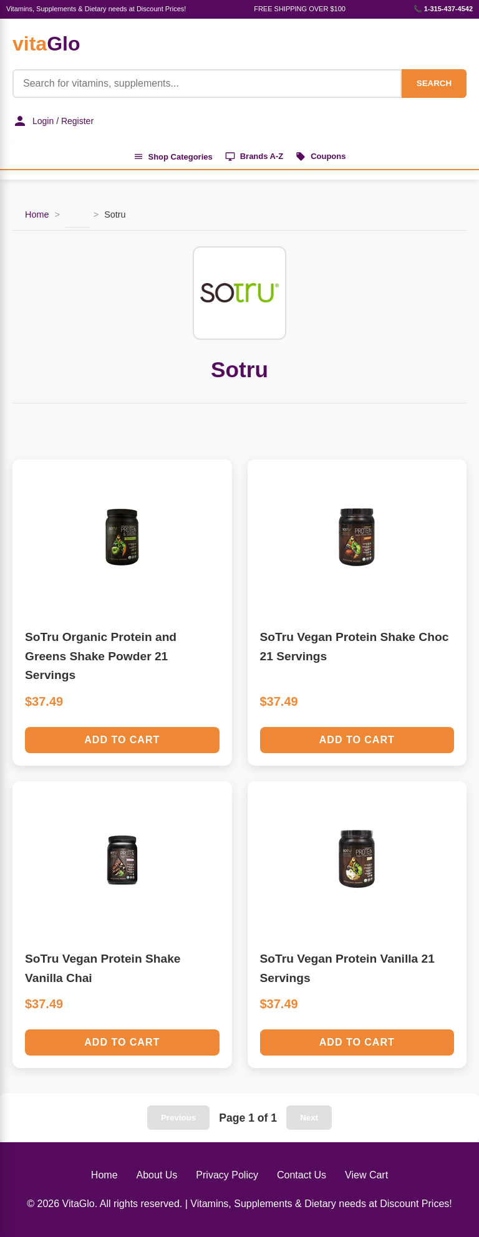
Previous (178, 1118)
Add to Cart (122, 739)
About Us (157, 1175)
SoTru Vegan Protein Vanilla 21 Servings (347, 968)
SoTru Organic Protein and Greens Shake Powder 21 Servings (101, 655)
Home (37, 215)
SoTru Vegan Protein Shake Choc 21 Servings (354, 646)
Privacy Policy (227, 1175)
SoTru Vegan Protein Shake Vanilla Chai (103, 968)
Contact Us (301, 1175)
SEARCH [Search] (434, 83)
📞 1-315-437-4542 (443, 8)
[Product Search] (207, 83)
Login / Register (53, 120)
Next (309, 1118)
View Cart (366, 1175)
